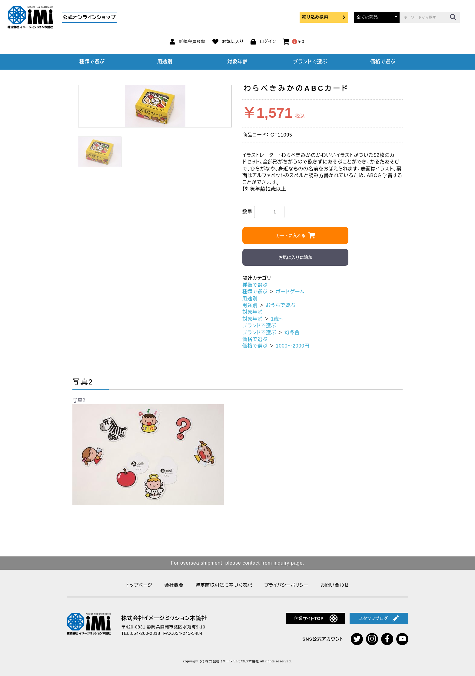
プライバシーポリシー (286, 585)
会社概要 (174, 585)
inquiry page (288, 563)
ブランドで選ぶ (310, 61)
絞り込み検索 (324, 17)
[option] (154, 106)
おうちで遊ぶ (280, 305)
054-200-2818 (145, 633)
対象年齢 (238, 61)
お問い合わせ (335, 585)
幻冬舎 (292, 332)
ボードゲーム (290, 291)
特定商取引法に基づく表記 (224, 585)
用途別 (164, 61)
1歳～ (277, 319)
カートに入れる (290, 235)
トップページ (139, 585)
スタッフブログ (379, 618)
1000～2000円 (293, 345)
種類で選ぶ (92, 61)
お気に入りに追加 (295, 257)
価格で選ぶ (383, 61)
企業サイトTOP (316, 618)
